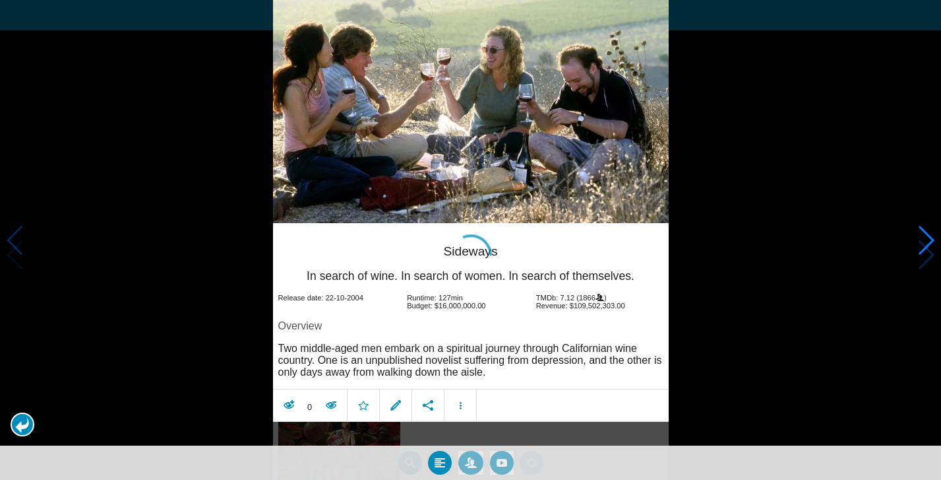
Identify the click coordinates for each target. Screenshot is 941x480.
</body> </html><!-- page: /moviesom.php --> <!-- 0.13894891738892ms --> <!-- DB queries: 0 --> (470, 240)
